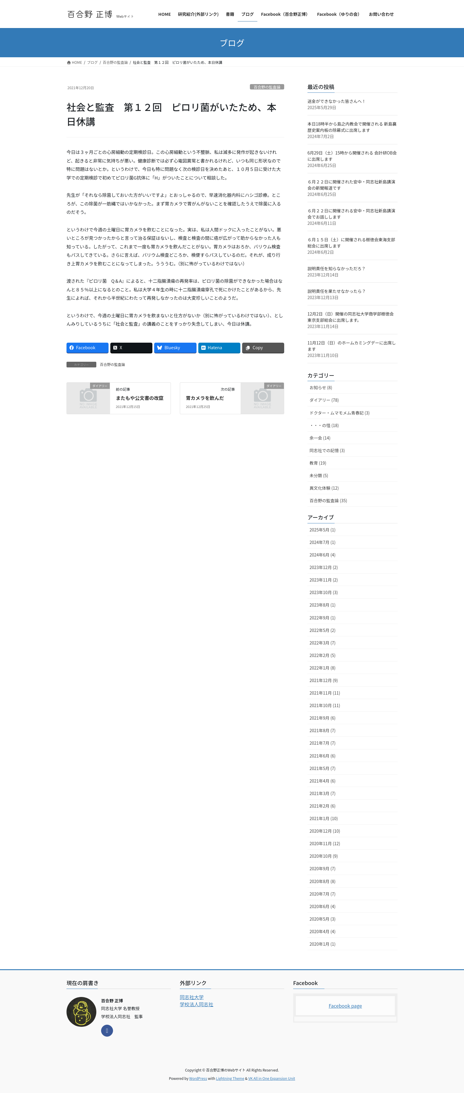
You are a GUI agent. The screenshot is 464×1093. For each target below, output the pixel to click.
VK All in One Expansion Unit (271, 1078)
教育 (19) (318, 463)
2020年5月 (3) (322, 919)
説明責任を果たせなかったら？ (336, 291)
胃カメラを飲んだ (205, 397)
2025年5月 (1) (322, 530)
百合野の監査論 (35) (328, 500)
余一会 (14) (320, 438)
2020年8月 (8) (322, 881)
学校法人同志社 (196, 1004)
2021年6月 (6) (322, 756)
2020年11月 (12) (325, 843)
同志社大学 (192, 997)
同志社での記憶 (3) (327, 450)
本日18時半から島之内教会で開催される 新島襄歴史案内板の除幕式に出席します (352, 127)
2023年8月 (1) (322, 605)
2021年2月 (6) (322, 806)
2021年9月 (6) (322, 718)
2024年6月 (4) (322, 555)
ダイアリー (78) (324, 400)
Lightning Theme (230, 1078)
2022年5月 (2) (322, 630)
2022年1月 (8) (322, 668)
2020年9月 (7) (322, 868)
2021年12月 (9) (324, 680)
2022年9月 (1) (322, 618)
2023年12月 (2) (324, 567)
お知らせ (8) (321, 387)
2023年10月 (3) (324, 592)
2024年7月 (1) (322, 542)
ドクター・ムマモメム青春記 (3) (340, 413)
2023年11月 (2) (324, 580)
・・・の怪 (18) (324, 425)
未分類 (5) (319, 475)
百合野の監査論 (267, 87)
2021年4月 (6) (322, 781)
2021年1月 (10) (324, 818)
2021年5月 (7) (322, 768)
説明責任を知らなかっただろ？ (336, 268)
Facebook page (345, 1005)
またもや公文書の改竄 (139, 397)
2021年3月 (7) (322, 793)
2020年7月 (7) (322, 894)
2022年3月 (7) (322, 643)
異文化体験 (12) (324, 488)
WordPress (198, 1078)
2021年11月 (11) (325, 693)
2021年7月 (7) (322, 743)
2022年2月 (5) (322, 655)
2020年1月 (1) (322, 944)
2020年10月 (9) (324, 856)
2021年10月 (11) (325, 705)
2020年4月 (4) (322, 931)
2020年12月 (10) (325, 831)
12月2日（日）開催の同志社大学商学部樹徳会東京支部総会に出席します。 (350, 317)
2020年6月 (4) (322, 906)
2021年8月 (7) (322, 730)
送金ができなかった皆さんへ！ (336, 101)
